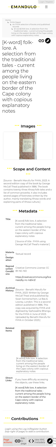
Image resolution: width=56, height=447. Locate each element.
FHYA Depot (15, 22)
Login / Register (46, 2)
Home (8, 20)
